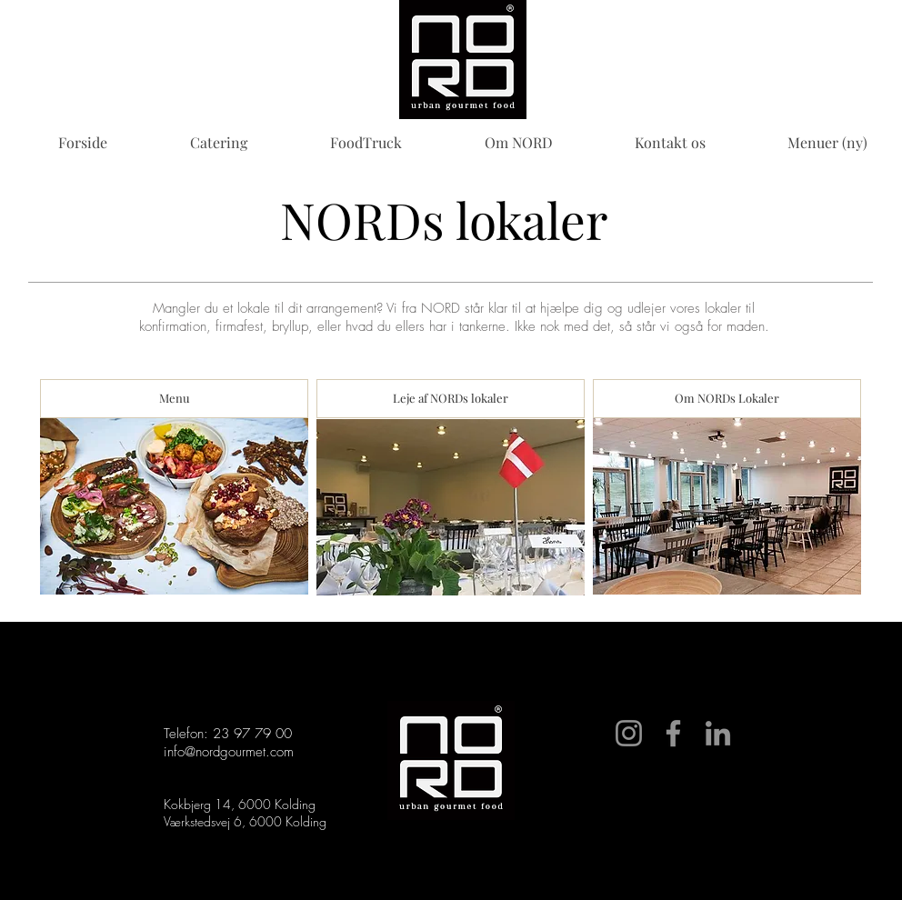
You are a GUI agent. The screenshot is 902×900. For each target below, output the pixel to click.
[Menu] (174, 398)
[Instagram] (628, 733)
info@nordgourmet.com (229, 752)
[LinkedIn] (718, 733)
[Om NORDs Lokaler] (727, 398)
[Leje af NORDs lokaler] (450, 398)
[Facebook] (673, 733)
